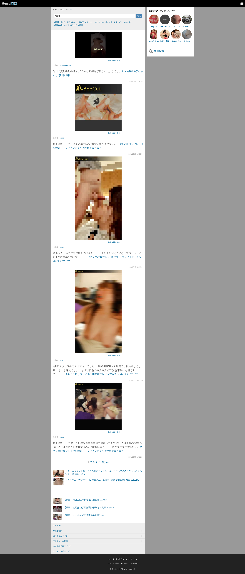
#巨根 (67, 75)
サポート (111, 559)
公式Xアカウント (122, 559)
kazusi (62, 138)
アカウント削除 (113, 563)
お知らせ (134, 563)
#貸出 (61, 75)
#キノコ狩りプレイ (130, 144)
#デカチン (76, 148)
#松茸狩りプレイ (119, 257)
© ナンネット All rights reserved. (122, 569)
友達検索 (156, 51)
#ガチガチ (96, 148)
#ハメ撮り (127, 71)
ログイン (71, 9)
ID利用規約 (125, 563)
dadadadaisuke (65, 65)
